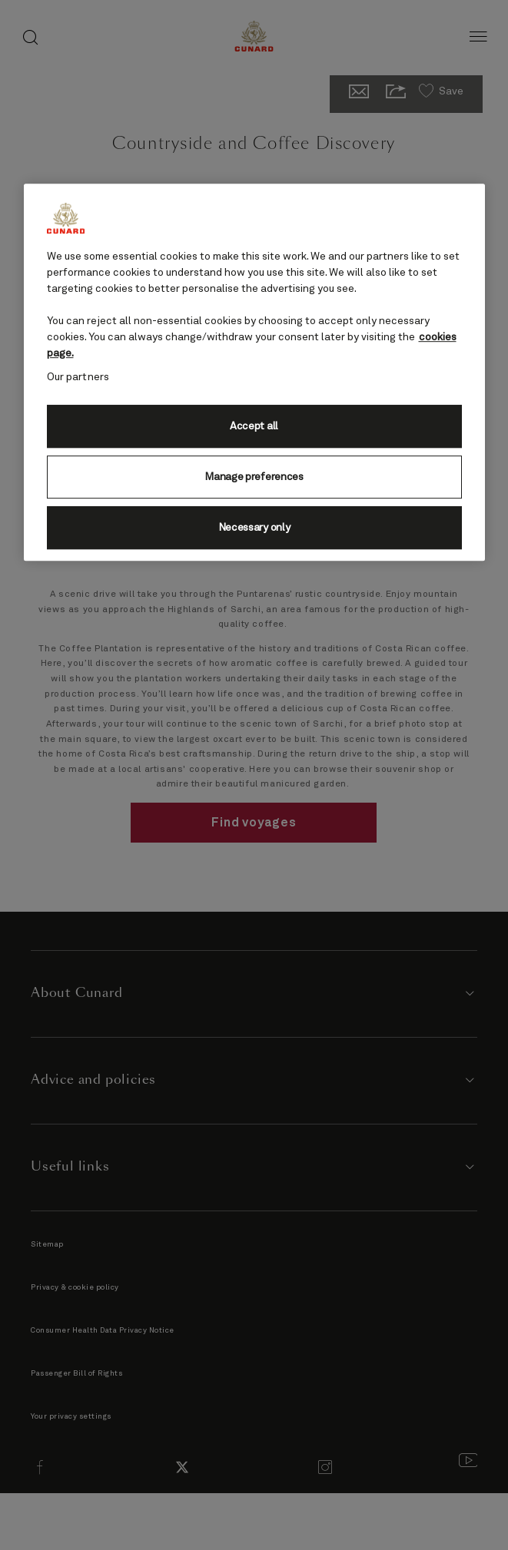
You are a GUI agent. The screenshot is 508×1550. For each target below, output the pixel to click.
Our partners (78, 377)
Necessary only (254, 527)
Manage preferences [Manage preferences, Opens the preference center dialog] (253, 477)
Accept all (254, 426)
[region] (254, 372)
